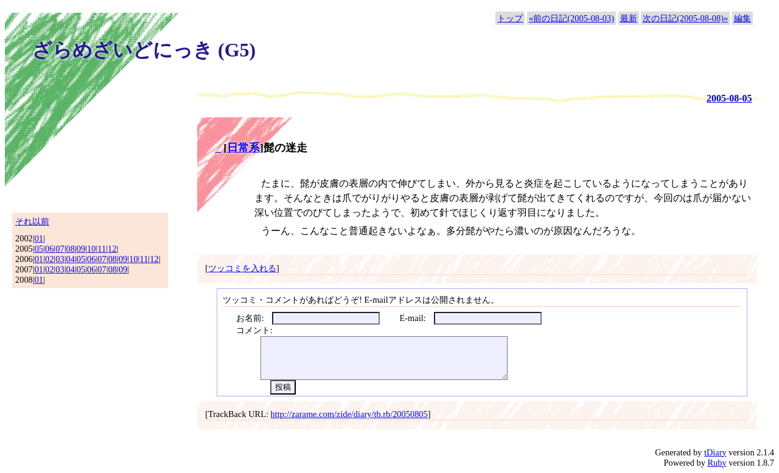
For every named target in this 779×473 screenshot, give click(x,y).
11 (101, 249)
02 (49, 259)
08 (70, 249)
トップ (510, 18)
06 (49, 249)
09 (81, 249)
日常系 (243, 148)
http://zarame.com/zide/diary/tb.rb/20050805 (349, 414)
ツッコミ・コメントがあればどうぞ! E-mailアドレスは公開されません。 (361, 300)
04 (70, 259)
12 (112, 249)
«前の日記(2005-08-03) (571, 18)
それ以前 (32, 221)
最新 (628, 18)
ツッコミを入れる (242, 268)
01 (39, 238)
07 (59, 249)
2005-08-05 (729, 98)
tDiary (715, 452)
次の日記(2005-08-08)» (685, 18)
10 (91, 249)
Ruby (716, 463)
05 (39, 249)
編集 (742, 18)
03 (59, 259)
